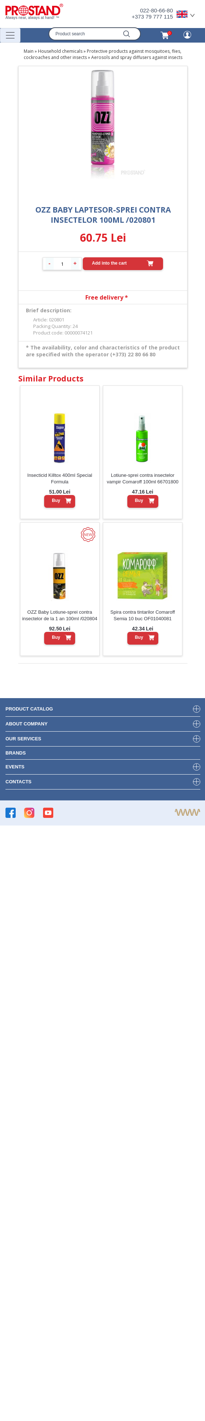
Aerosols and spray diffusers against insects (136, 57)
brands (15, 753)
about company (26, 724)
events (14, 766)
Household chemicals (60, 51)
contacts (18, 781)
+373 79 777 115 (152, 16)
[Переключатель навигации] (10, 35)
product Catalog (29, 709)
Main (29, 51)
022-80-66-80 (156, 10)
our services (23, 738)
